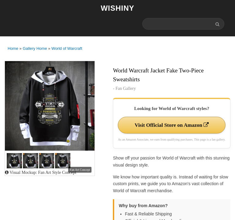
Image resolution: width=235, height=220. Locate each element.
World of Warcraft (66, 48)
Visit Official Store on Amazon (172, 125)
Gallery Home (35, 48)
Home (13, 48)
